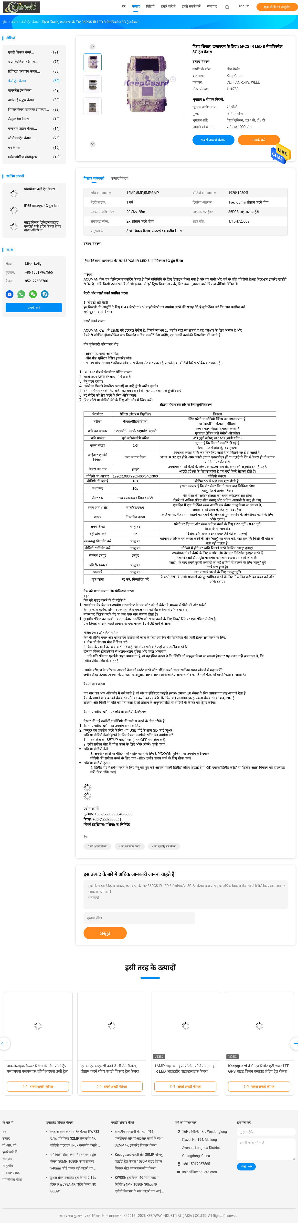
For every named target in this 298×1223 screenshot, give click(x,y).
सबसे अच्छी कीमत (214, 140)
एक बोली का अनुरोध (277, 7)
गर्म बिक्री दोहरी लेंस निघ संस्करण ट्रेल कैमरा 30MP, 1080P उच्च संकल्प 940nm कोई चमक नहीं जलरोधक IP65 (73, 1162)
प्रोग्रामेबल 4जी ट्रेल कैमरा (39, 189)
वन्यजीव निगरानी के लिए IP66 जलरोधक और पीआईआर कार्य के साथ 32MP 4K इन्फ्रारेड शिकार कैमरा (138, 1138)
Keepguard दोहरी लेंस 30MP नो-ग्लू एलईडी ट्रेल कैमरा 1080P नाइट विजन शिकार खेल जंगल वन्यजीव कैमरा (138, 1161)
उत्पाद (6, 1138)
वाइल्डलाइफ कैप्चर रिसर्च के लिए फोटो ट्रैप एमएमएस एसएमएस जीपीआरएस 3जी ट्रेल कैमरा (37, 1071)
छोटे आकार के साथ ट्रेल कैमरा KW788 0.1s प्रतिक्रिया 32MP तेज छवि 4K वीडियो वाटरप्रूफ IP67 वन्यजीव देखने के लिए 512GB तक (75, 1139)
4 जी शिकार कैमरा (97, 846)
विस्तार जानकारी (94, 178)
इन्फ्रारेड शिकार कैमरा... (34, 61)
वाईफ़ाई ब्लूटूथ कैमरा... (34, 99)
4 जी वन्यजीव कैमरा (129, 846)
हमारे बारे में (9, 1152)
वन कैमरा (34, 147)
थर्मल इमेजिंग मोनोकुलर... (34, 157)
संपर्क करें (34, 308)
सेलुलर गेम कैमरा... (34, 119)
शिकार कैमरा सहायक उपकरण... (34, 109)
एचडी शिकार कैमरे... (34, 52)
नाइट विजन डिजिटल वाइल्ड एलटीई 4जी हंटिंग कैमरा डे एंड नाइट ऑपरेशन (42, 226)
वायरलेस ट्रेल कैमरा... (34, 90)
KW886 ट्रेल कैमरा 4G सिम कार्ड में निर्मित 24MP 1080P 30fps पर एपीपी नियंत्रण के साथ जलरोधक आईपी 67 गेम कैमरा (139, 1185)
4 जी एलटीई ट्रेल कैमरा (164, 846)
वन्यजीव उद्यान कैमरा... (34, 128)
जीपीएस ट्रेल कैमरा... (34, 138)
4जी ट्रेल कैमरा (34, 80)
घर (4, 1132)
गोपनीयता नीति (12, 1179)
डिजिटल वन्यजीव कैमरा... (34, 71)
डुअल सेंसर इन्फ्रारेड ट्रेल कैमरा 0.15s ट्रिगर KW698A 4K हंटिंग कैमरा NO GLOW (73, 1184)
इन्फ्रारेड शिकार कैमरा (59, 1123)
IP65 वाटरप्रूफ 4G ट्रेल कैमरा (42, 206)
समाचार (7, 1159)
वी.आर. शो (9, 1145)
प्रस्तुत (105, 933)
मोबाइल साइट (11, 1173)
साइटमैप (7, 1166)
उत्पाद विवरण (119, 178)
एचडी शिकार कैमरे (122, 1123)
